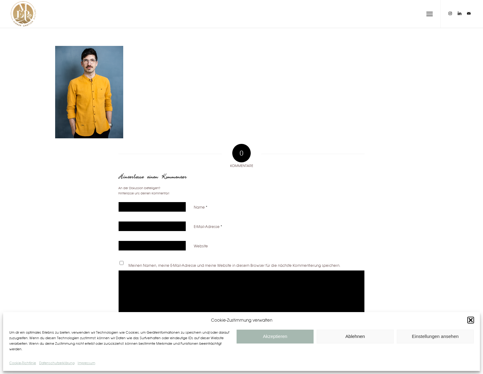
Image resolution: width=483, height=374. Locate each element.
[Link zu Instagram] (450, 13)
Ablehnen (355, 336)
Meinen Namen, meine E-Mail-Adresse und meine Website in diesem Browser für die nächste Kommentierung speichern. (234, 265)
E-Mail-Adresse (208, 226)
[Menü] (429, 14)
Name (200, 207)
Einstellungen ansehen (435, 336)
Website (201, 246)
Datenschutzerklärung (57, 363)
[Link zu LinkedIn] (459, 13)
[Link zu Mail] (468, 13)
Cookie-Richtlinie (22, 363)
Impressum (86, 363)
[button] (471, 320)
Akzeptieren (275, 336)
